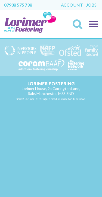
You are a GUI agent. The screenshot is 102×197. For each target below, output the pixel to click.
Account (72, 5)
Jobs (91, 5)
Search (79, 26)
